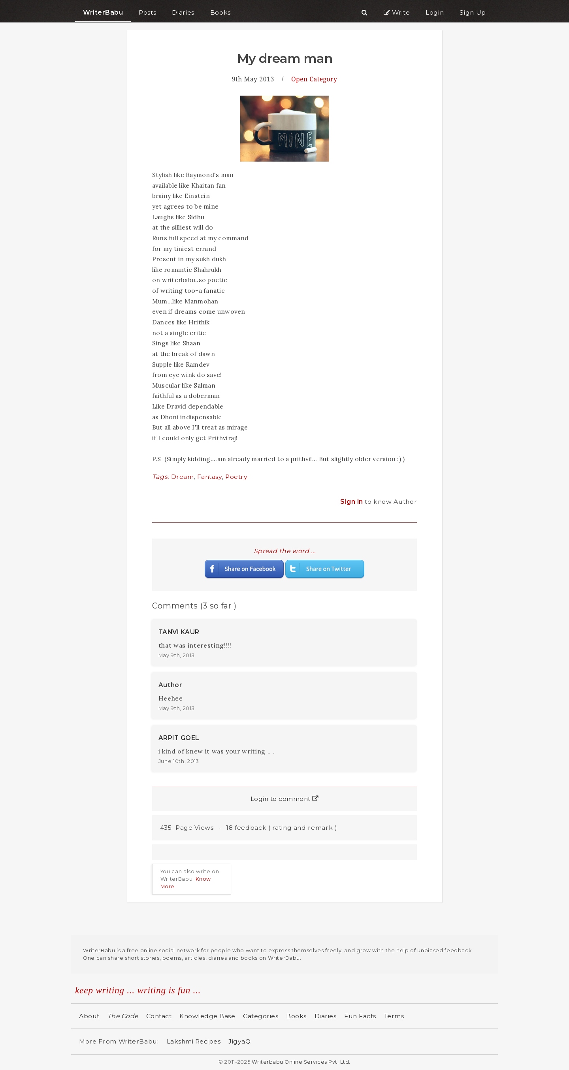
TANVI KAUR (179, 632)
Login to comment (285, 798)
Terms (394, 1016)
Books (296, 1016)
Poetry (236, 476)
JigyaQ (239, 1041)
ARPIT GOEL (179, 738)
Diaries (326, 1016)
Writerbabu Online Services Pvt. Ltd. (301, 1062)
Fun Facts (360, 1016)
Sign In (352, 501)
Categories (260, 1016)
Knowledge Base (207, 1016)
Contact (159, 1016)
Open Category (314, 79)
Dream (182, 476)
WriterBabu (103, 12)
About (89, 1016)
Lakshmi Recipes (194, 1041)
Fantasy (209, 476)
